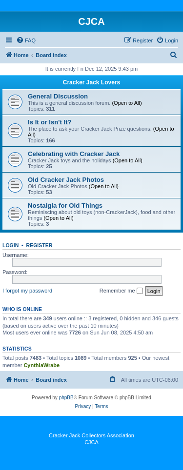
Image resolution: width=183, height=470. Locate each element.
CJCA (91, 442)
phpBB (66, 397)
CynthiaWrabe (41, 365)
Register (39, 245)
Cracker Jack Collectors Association (91, 435)
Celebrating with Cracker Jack (74, 153)
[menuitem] (26, 40)
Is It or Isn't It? (50, 122)
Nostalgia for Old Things (65, 205)
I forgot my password (27, 291)
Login (10, 245)
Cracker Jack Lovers (91, 82)
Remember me (121, 291)
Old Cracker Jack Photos (66, 179)
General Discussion (58, 96)
